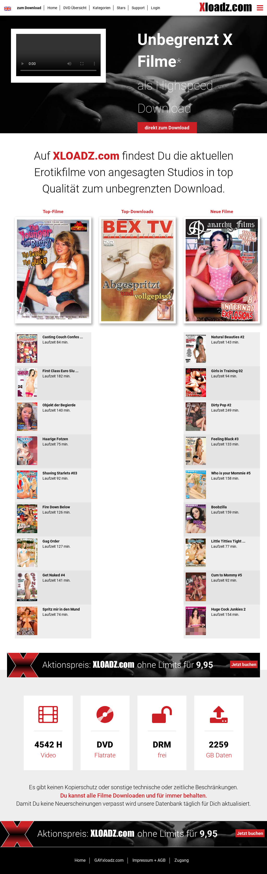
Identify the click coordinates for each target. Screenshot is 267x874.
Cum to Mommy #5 (222, 577)
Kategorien (102, 8)
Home (52, 8)
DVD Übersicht (75, 8)
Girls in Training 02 (222, 373)
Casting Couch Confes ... (53, 339)
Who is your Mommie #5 (222, 476)
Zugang (181, 860)
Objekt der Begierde (53, 407)
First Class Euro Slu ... (53, 373)
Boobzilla (222, 509)
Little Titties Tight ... (222, 544)
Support (138, 8)
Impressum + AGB (149, 860)
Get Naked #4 (53, 577)
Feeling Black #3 (222, 441)
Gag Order (53, 544)
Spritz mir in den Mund (53, 612)
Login (155, 8)
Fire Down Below (53, 509)
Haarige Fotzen (53, 441)
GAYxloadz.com (109, 860)
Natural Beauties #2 (222, 339)
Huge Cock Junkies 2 (222, 612)
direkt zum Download (167, 127)
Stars (121, 8)
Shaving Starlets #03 (53, 476)
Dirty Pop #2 (222, 407)
